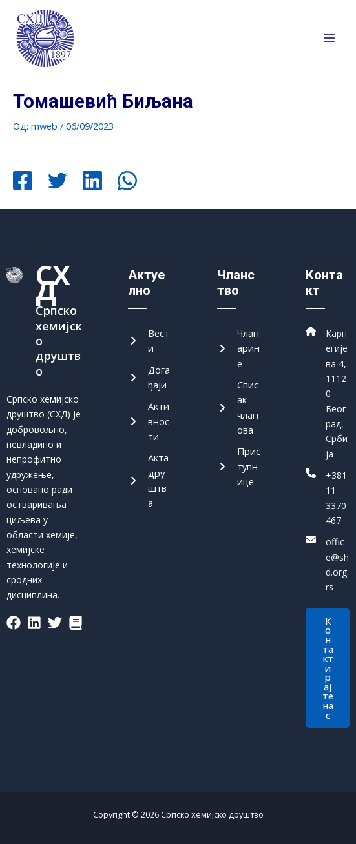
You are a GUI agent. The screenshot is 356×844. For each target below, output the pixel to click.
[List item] (13, 623)
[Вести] (150, 341)
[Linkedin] (92, 182)
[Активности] (150, 421)
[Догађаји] (150, 378)
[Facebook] (22, 182)
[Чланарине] (239, 348)
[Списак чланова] (239, 407)
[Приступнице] (239, 466)
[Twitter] (57, 182)
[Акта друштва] (150, 480)
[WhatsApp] (127, 182)
